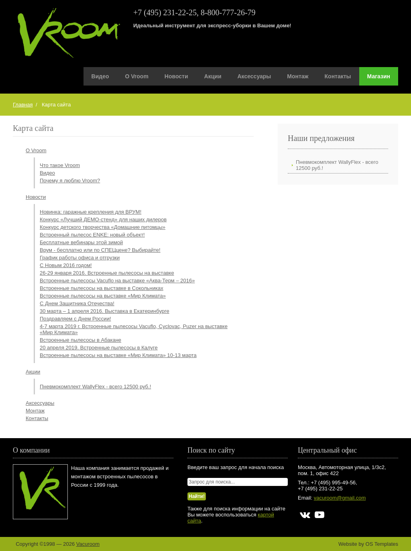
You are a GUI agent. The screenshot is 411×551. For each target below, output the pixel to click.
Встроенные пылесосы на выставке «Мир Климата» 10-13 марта (118, 355)
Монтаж (297, 76)
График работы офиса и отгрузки (80, 258)
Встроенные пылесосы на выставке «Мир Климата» (103, 296)
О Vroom (137, 76)
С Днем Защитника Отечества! (77, 303)
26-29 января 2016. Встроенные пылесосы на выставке (107, 273)
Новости (176, 76)
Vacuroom (88, 544)
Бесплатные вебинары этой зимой (81, 242)
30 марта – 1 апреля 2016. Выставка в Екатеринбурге (104, 311)
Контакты (338, 76)
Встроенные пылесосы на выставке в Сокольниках (101, 288)
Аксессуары (254, 76)
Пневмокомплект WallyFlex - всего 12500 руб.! (95, 387)
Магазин (378, 76)
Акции (213, 76)
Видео (100, 76)
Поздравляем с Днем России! (75, 319)
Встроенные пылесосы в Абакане (80, 340)
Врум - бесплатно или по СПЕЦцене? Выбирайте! (100, 250)
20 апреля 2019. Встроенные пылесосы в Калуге (99, 348)
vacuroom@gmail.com (340, 498)
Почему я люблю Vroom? (70, 181)
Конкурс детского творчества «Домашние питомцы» (102, 227)
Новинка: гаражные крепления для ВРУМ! (90, 212)
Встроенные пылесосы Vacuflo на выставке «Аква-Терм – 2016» (117, 281)
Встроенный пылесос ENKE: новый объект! (92, 235)
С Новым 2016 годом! (66, 265)
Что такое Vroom (60, 165)
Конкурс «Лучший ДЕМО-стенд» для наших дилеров (103, 219)
